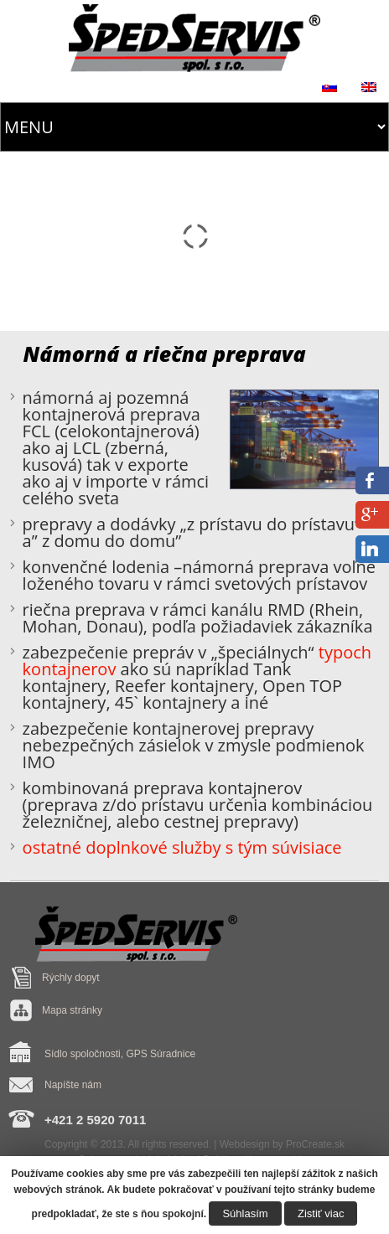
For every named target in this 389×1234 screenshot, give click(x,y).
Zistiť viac (321, 1213)
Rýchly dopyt (71, 978)
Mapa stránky (72, 1010)
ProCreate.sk (315, 1144)
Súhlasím (244, 1213)
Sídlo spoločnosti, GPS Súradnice (119, 1054)
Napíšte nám (72, 1085)
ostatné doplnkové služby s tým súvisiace (182, 847)
